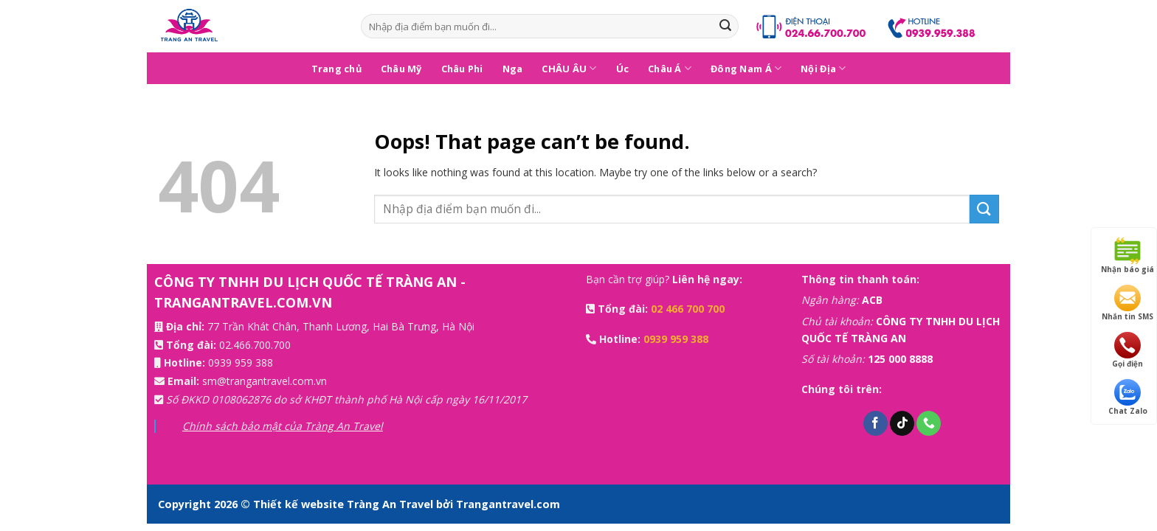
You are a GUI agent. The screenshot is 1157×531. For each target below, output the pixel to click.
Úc (622, 68)
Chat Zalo (1127, 397)
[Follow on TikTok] (902, 423)
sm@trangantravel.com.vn (264, 381)
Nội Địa (823, 68)
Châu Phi (462, 68)
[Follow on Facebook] (875, 423)
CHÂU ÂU (569, 68)
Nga (512, 68)
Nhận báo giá (1127, 255)
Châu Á (669, 68)
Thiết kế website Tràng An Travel (344, 504)
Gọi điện (1127, 350)
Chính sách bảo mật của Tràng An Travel (282, 426)
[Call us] (928, 423)
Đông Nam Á (746, 68)
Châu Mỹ (401, 68)
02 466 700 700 (688, 309)
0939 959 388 (240, 362)
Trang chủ (336, 68)
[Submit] (725, 26)
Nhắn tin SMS (1127, 303)
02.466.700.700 (255, 345)
